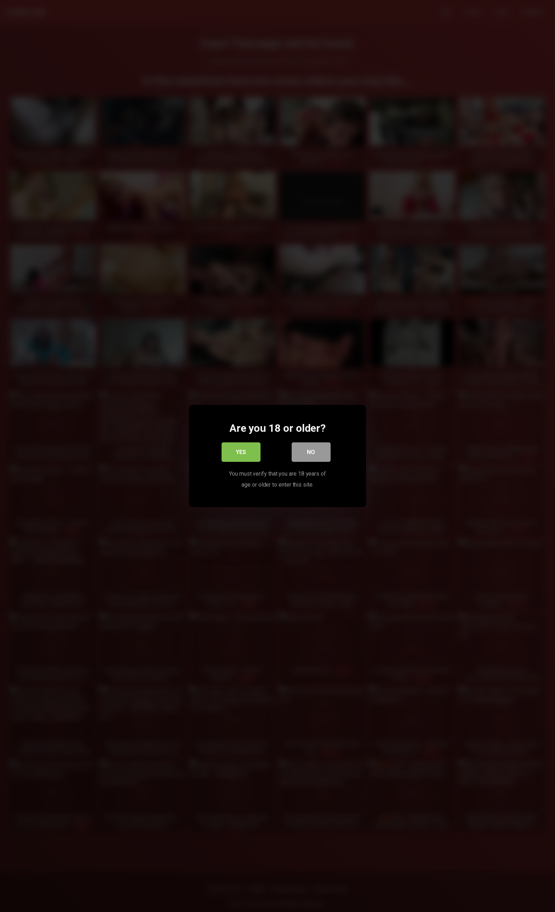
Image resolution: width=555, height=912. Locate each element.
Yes (241, 452)
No (311, 452)
